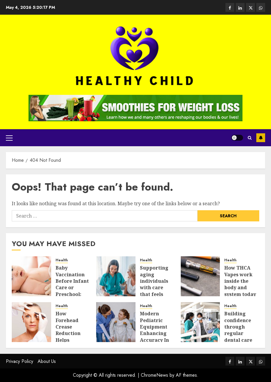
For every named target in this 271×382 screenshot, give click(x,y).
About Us (47, 361)
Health (62, 260)
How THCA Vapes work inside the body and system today (240, 281)
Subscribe (260, 137)
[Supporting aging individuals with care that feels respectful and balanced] (116, 276)
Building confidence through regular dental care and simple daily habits (238, 333)
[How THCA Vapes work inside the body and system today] (200, 276)
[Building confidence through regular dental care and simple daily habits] (200, 322)
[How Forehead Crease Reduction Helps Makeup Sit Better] (31, 322)
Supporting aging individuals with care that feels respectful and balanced (156, 287)
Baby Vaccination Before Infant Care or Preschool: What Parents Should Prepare (72, 291)
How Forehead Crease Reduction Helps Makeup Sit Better (69, 333)
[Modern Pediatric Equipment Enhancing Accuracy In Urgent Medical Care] (116, 322)
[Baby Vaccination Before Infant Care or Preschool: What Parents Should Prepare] (31, 276)
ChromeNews (154, 375)
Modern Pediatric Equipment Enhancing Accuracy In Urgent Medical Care (156, 333)
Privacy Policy (19, 361)
